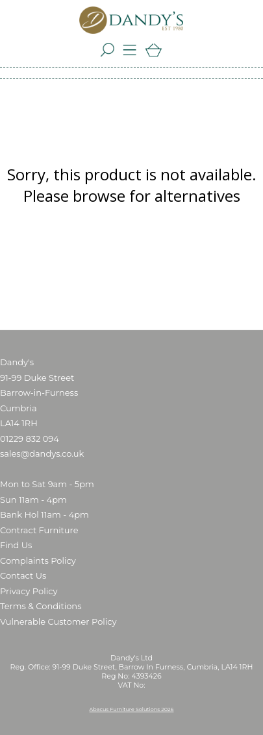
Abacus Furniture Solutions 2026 (132, 709)
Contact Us (23, 575)
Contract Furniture (39, 530)
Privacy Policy (28, 591)
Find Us (16, 545)
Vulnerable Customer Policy (58, 621)
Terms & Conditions (40, 606)
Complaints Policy (38, 560)
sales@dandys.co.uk (42, 453)
